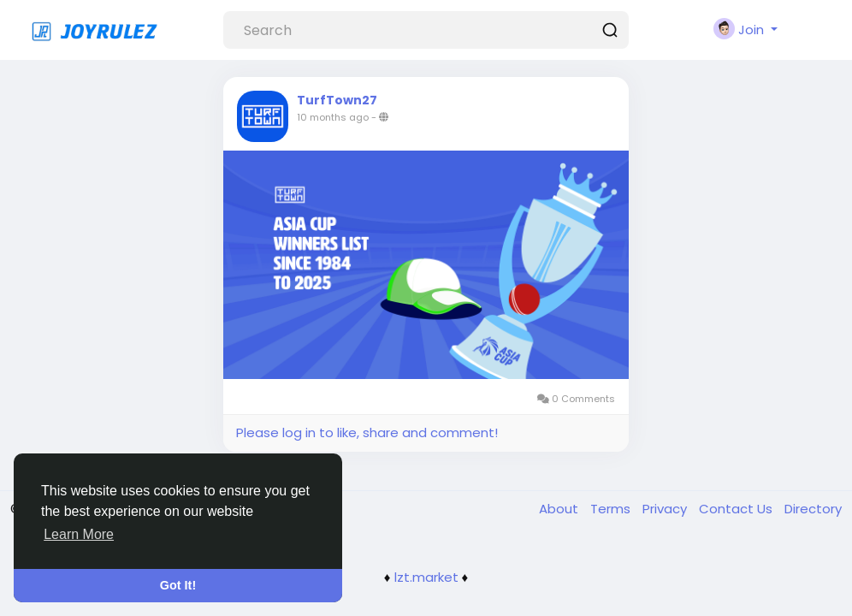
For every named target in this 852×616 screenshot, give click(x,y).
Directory (813, 509)
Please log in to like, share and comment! (367, 432)
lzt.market (426, 577)
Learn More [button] (79, 534)
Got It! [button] (178, 585)
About (560, 509)
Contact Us (737, 509)
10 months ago (333, 117)
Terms (612, 509)
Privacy (666, 509)
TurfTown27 (337, 100)
